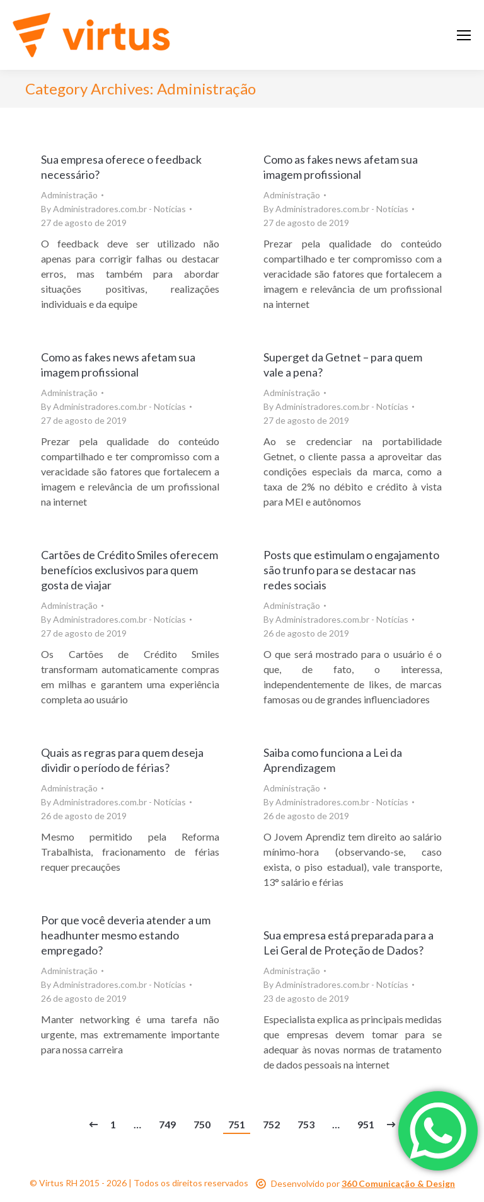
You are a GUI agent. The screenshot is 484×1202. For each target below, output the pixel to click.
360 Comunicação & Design (398, 1183)
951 (365, 1124)
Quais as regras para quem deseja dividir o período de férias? (122, 760)
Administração (69, 195)
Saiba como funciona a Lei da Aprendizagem (332, 760)
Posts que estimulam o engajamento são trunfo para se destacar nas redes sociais (351, 570)
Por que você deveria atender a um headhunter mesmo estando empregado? (125, 935)
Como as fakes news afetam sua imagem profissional (340, 166)
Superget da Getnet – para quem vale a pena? (342, 364)
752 (271, 1124)
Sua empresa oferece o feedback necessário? (121, 166)
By (113, 208)
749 (167, 1124)
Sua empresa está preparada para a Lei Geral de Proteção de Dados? (348, 942)
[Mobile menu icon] (463, 35)
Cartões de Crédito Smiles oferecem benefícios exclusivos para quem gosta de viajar (129, 570)
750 (201, 1124)
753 (305, 1124)
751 (236, 1124)
